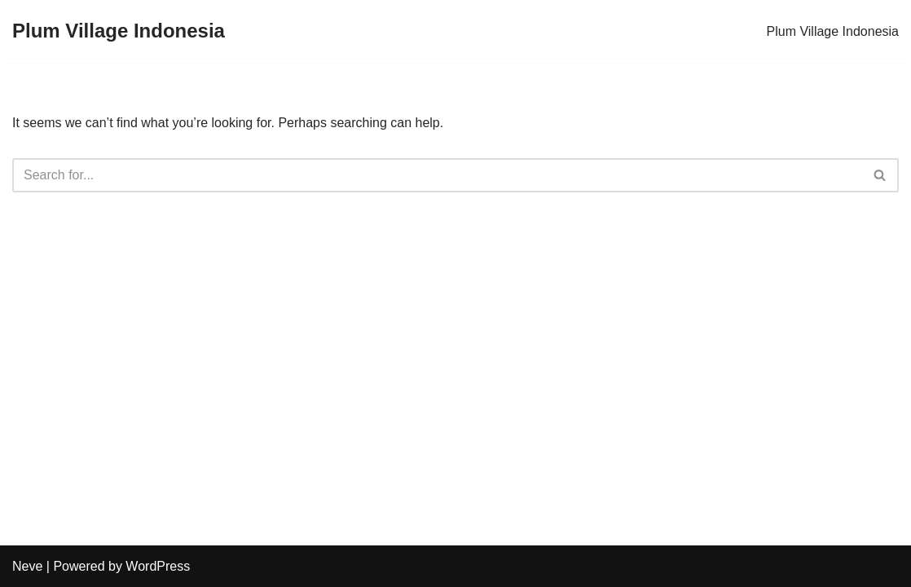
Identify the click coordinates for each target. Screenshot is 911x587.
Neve (27, 566)
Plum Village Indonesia (833, 31)
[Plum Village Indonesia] (118, 31)
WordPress (157, 566)
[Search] (437, 175)
